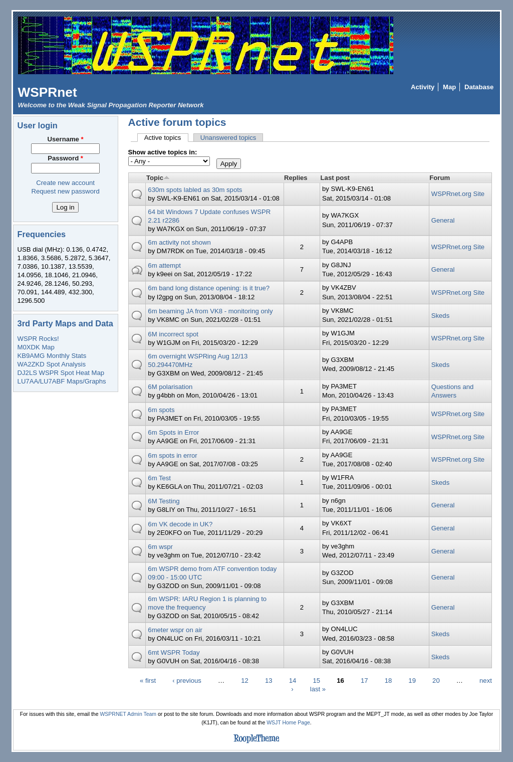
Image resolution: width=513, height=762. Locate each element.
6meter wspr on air (175, 630)
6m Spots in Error (173, 432)
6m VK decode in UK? (180, 524)
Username (66, 139)
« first (148, 680)
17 (364, 680)
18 (388, 680)
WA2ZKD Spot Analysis (52, 364)
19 (412, 680)
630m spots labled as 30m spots (195, 190)
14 (293, 680)
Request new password (65, 191)
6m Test (159, 478)
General (443, 220)
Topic (158, 177)
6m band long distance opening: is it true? (209, 288)
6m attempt (164, 265)
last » (318, 689)
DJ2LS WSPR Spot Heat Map (61, 372)
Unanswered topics (228, 137)
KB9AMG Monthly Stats (52, 355)
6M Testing (163, 501)
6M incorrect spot (173, 334)
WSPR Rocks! (38, 338)
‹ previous (186, 680)
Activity (422, 87)
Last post (335, 177)
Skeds (440, 315)
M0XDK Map (36, 347)
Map (449, 87)
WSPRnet (47, 92)
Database (478, 87)
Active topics (166, 137)
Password (65, 158)
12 (244, 680)
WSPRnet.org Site (457, 194)
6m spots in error (172, 455)
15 (316, 680)
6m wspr (160, 546)
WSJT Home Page (288, 722)
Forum (439, 177)
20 (436, 680)
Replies (296, 177)
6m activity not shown (179, 242)
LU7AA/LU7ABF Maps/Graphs (62, 381)
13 (269, 680)
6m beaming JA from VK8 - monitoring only (210, 311)
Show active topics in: (162, 152)
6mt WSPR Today (173, 652)
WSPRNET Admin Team (128, 714)
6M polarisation (170, 387)
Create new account (65, 182)
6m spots (161, 410)
